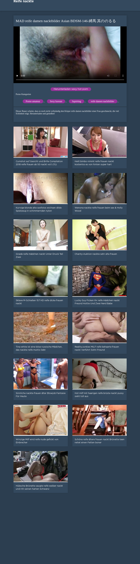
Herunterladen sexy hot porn (71, 89)
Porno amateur (33, 101)
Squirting (76, 101)
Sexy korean (56, 101)
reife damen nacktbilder (102, 101)
